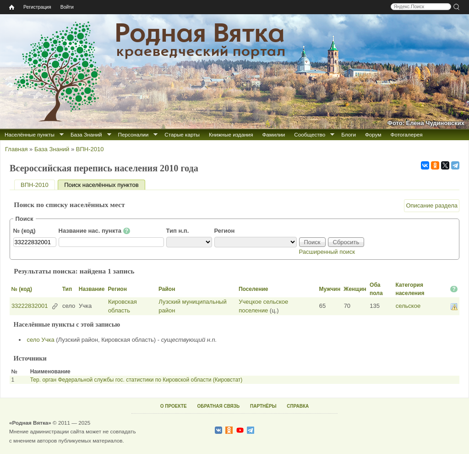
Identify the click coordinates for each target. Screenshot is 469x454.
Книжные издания (231, 134)
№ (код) (24, 230)
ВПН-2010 (90, 149)
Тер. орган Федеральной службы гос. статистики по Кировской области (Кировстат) (136, 380)
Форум (373, 134)
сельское (408, 305)
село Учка (41, 339)
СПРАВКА (298, 406)
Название (92, 289)
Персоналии (133, 134)
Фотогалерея (407, 134)
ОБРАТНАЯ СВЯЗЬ (218, 406)
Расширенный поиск (327, 251)
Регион (224, 230)
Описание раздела (432, 205)
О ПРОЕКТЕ (173, 406)
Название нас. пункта (95, 230)
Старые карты (182, 134)
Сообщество (309, 134)
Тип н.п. (177, 230)
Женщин (355, 289)
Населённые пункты (30, 134)
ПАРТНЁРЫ (263, 406)
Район (166, 289)
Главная (16, 149)
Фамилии (273, 134)
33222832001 (29, 305)
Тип (67, 289)
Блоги (348, 134)
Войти (67, 7)
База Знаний (86, 134)
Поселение (253, 289)
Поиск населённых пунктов (104, 184)
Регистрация (37, 7)
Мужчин (330, 289)
